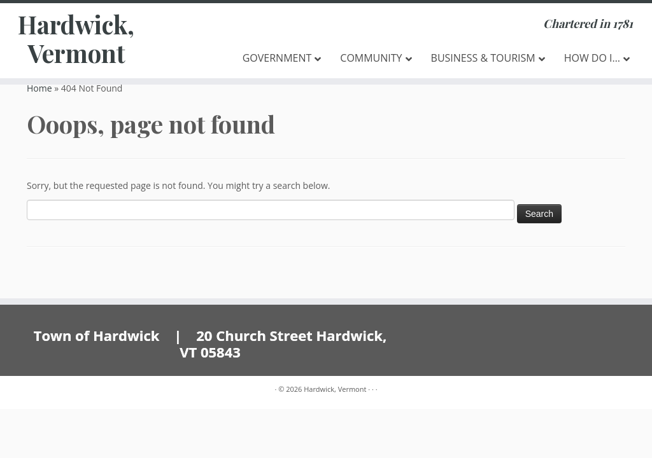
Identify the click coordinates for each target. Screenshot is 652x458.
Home (39, 88)
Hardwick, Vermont (76, 40)
